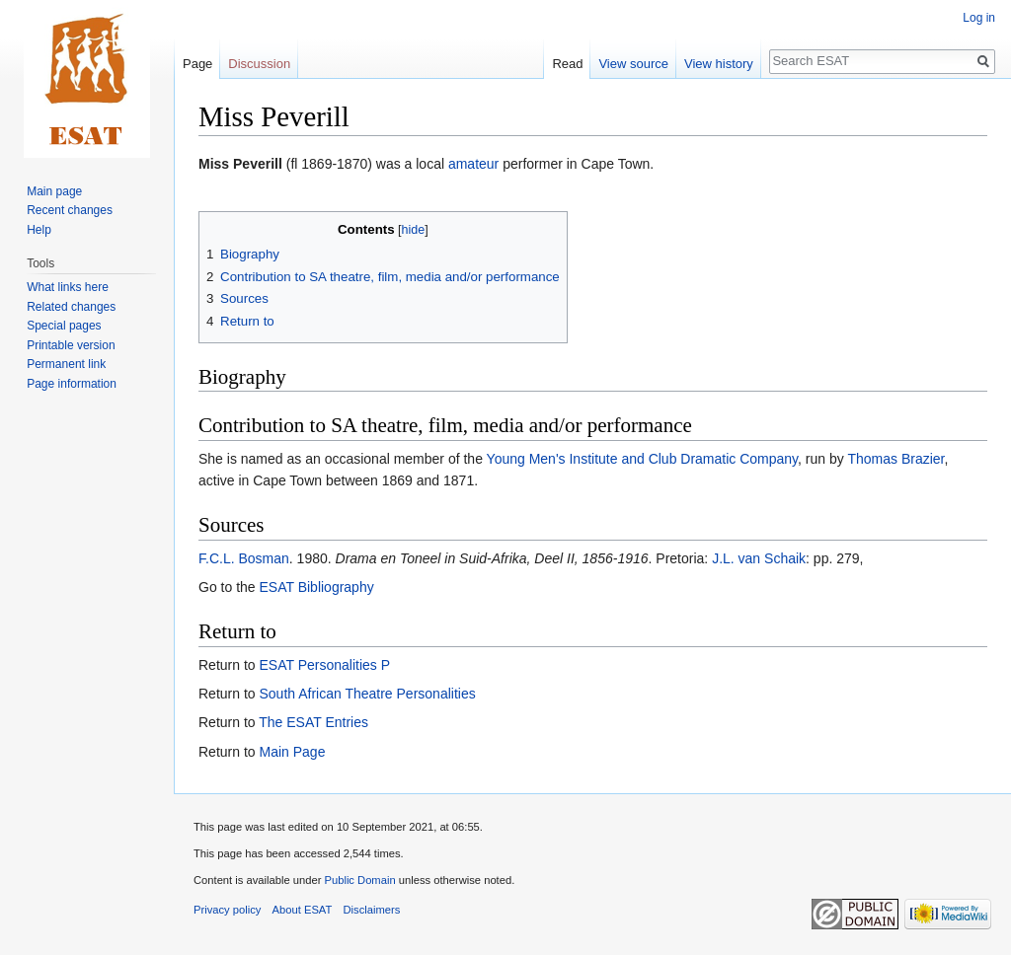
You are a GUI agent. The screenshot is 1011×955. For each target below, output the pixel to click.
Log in (979, 18)
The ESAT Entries (313, 722)
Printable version (71, 345)
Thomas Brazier (895, 459)
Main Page (292, 752)
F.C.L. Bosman (243, 558)
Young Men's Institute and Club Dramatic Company (643, 459)
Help (39, 230)
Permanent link (66, 364)
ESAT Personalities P (324, 665)
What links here (68, 287)
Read (567, 63)
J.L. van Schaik (759, 558)
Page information (72, 384)
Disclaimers (372, 910)
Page (197, 63)
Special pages (64, 325)
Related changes (71, 307)
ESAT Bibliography (316, 587)
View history (718, 63)
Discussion (259, 63)
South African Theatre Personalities (367, 693)
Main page (54, 191)
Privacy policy (227, 910)
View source (633, 63)
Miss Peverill (240, 164)
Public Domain (359, 880)
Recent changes (70, 210)
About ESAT (302, 910)
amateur (473, 164)
